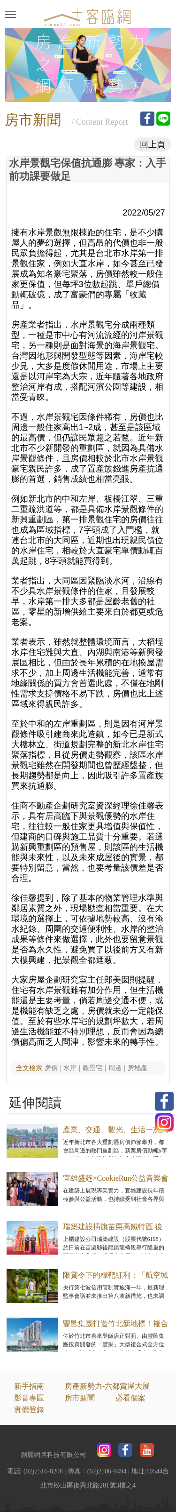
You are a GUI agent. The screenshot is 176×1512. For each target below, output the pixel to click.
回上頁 (152, 144)
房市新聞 (80, 1398)
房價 (51, 1068)
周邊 (115, 1068)
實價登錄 (29, 1410)
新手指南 (29, 1386)
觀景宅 (92, 1068)
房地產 (137, 1068)
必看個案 (130, 1398)
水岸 (70, 1068)
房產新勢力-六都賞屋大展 (107, 1386)
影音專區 (29, 1398)
